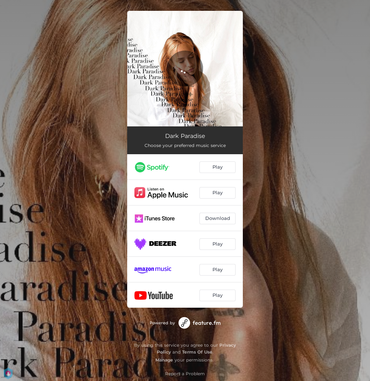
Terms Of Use (197, 352)
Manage (164, 360)
